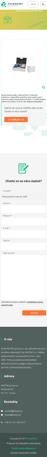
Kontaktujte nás (16, 119)
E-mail (6, 228)
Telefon (6, 240)
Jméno (6, 203)
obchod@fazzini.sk (13, 411)
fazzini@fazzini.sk (13, 415)
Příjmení (7, 216)
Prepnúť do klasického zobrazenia (23, 443)
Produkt (7, 191)
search (43, 4)
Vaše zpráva (9, 253)
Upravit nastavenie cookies (23, 452)
